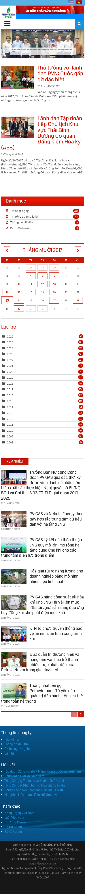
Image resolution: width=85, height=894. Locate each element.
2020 (10, 372)
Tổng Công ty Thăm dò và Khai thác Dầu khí (34, 781)
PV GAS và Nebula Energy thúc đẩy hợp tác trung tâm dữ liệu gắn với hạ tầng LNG (56, 518)
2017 (10, 389)
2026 (10, 336)
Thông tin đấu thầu (17, 744)
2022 (10, 360)
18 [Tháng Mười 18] (30, 292)
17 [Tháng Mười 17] (19, 292)
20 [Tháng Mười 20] (54, 292)
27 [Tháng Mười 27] (54, 300)
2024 (10, 348)
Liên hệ (9, 753)
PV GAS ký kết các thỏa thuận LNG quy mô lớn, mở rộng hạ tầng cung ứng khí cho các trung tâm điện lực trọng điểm (41, 546)
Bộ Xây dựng (13, 831)
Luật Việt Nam (14, 817)
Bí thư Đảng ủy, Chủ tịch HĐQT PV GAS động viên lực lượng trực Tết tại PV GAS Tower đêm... (42, 43)
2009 (10, 436)
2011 (10, 425)
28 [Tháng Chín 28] (42, 267)
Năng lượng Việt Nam (19, 813)
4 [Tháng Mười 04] (30, 276)
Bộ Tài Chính (13, 827)
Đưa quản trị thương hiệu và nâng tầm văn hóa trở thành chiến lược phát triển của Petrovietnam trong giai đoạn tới (40, 661)
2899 (76, 210)
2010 (10, 431)
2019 (10, 377)
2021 (10, 366)
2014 (10, 407)
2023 (10, 354)
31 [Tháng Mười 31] (19, 308)
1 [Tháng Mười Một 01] (30, 308)
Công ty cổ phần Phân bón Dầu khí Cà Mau (33, 790)
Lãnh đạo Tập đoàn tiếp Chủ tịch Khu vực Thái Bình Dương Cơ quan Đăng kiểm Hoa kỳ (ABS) (17, 127)
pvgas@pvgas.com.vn (42, 864)
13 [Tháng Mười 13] (54, 284)
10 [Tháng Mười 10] (19, 284)
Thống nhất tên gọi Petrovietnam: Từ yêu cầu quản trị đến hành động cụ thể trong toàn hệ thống (42, 692)
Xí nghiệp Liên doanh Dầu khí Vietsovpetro (33, 795)
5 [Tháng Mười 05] (42, 276)
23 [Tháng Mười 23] (7, 300)
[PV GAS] (8, 12)
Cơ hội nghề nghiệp (18, 749)
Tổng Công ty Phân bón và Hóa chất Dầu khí (34, 785)
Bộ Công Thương (16, 822)
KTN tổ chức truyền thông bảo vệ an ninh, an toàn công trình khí (56, 632)
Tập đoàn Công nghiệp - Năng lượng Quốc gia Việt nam (42, 771)
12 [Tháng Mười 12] (42, 284)
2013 (10, 413)
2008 (10, 442)
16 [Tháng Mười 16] (7, 292)
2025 (10, 342)
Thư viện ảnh (13, 739)
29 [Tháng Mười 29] (78, 300)
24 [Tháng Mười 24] (19, 300)
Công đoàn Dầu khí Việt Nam (24, 776)
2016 (10, 395)
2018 (10, 383)
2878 (76, 216)
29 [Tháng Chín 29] (54, 267)
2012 (10, 419)
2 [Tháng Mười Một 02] (42, 308)
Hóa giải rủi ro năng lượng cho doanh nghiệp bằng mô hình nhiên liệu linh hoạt (56, 575)
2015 (10, 401)
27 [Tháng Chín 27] (30, 267)
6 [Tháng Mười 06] (54, 276)
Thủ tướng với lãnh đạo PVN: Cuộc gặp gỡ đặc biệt (17, 77)
